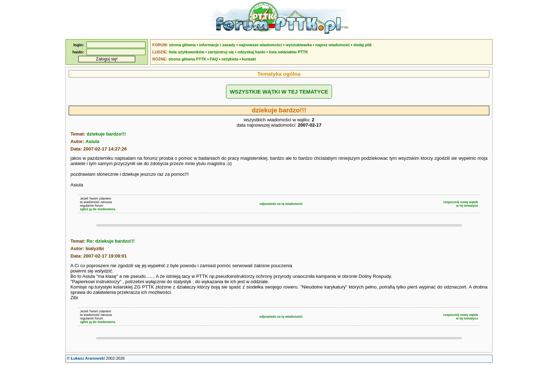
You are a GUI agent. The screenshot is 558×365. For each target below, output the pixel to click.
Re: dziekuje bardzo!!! (110, 241)
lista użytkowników (186, 52)
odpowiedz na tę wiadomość (281, 204)
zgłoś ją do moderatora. (98, 209)
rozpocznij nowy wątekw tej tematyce (460, 203)
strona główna (182, 45)
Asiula (92, 141)
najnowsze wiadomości (260, 45)
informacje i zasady (217, 45)
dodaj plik (362, 45)
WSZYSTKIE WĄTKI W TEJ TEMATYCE (279, 92)
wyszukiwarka (299, 45)
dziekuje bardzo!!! (106, 134)
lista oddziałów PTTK (288, 52)
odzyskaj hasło (251, 52)
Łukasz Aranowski (88, 358)
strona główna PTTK (187, 59)
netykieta (229, 59)
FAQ (214, 59)
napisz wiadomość (332, 45)
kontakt (249, 59)
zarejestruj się (221, 52)
